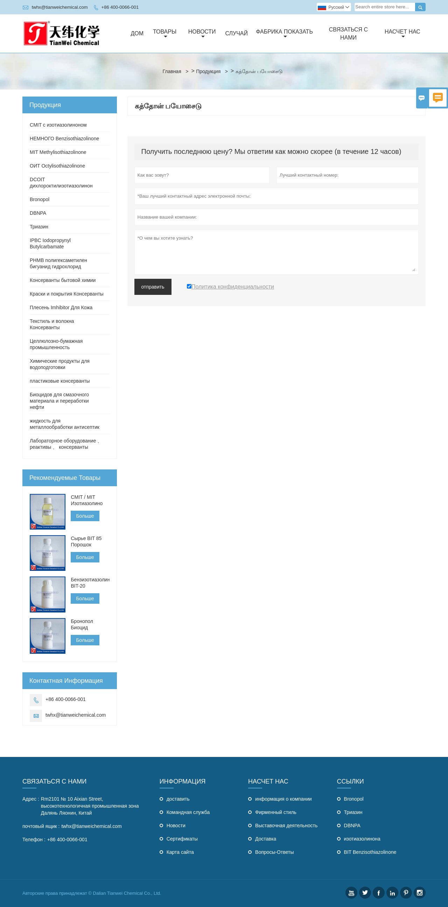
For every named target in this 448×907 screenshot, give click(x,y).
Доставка (265, 839)
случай (236, 33)
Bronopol (39, 199)
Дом (137, 33)
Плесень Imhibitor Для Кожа (61, 307)
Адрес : (30, 799)
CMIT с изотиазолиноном (58, 125)
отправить (152, 287)
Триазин (39, 226)
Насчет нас (402, 34)
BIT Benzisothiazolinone (370, 852)
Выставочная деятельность (286, 825)
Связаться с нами (348, 34)
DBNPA (38, 213)
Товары (164, 34)
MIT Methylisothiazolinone (58, 152)
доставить (178, 799)
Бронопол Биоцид (82, 624)
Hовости (176, 825)
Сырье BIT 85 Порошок (86, 541)
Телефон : (34, 839)
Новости (202, 34)
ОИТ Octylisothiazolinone (57, 166)
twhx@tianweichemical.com (60, 7)
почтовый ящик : (40, 826)
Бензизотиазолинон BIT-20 (90, 583)
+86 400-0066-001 (120, 7)
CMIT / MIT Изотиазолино (87, 500)
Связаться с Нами (54, 781)
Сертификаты (182, 839)
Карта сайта (180, 852)
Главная (171, 71)
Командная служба (188, 812)
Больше (85, 516)
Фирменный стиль (275, 812)
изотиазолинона (362, 839)
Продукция (208, 71)
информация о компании (283, 799)
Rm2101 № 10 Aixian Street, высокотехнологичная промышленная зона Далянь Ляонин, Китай (90, 806)
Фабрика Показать (284, 34)
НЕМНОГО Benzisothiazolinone (64, 138)
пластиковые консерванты (60, 381)
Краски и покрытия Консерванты (67, 294)
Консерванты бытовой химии (63, 280)
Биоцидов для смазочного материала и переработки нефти (59, 401)
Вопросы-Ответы (274, 852)
